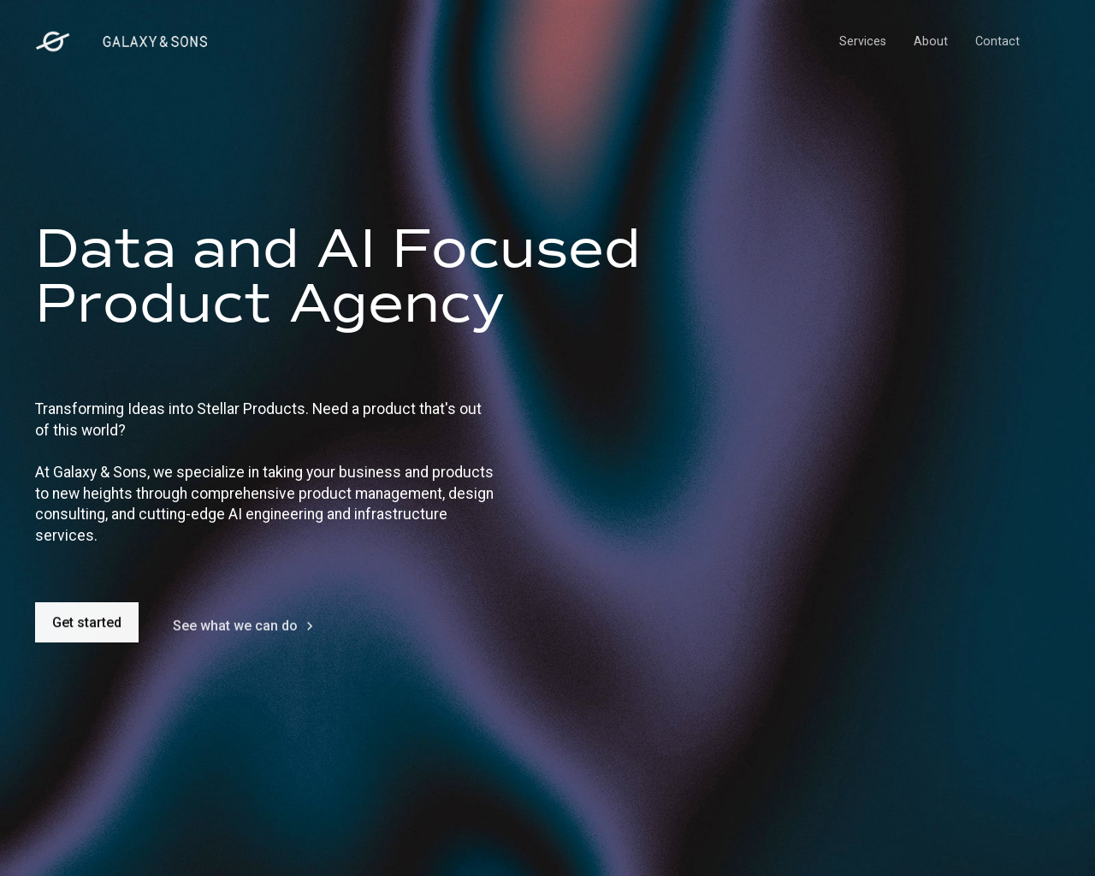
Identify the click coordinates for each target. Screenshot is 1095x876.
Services (862, 41)
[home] (121, 41)
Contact (997, 41)
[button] (1046, 42)
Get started (86, 626)
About (931, 41)
